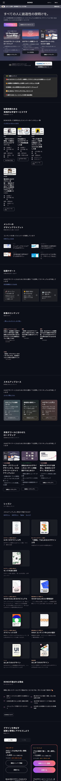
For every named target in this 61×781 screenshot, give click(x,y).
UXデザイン (15, 515)
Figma (22, 515)
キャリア (28, 515)
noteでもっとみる (9, 238)
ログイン (49, 2)
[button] (8, 2)
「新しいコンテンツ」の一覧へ (12, 321)
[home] (30, 2)
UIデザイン (7, 515)
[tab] (10, 740)
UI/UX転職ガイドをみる (10, 284)
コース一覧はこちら (9, 395)
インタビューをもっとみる (11, 123)
